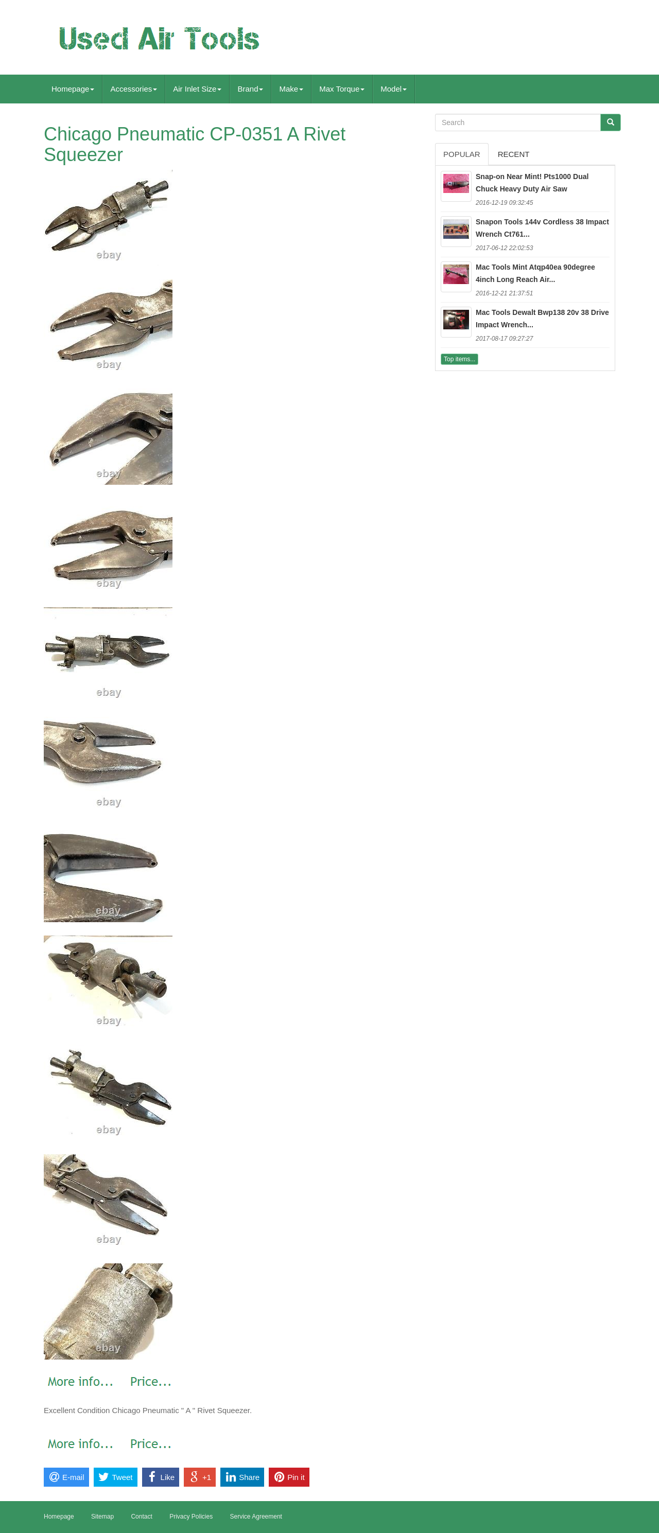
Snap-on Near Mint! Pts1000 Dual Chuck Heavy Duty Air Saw (532, 182)
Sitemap (102, 1516)
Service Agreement (256, 1516)
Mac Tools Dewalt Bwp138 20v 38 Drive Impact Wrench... (542, 318)
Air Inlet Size (197, 88)
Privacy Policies (191, 1516)
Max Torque (342, 88)
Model (393, 88)
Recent (514, 154)
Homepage (72, 88)
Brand (250, 88)
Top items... (459, 359)
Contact (141, 1516)
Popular (461, 154)
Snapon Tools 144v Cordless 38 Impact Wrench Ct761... (542, 228)
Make (291, 88)
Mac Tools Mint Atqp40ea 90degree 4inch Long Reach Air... (535, 273)
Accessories (133, 88)
